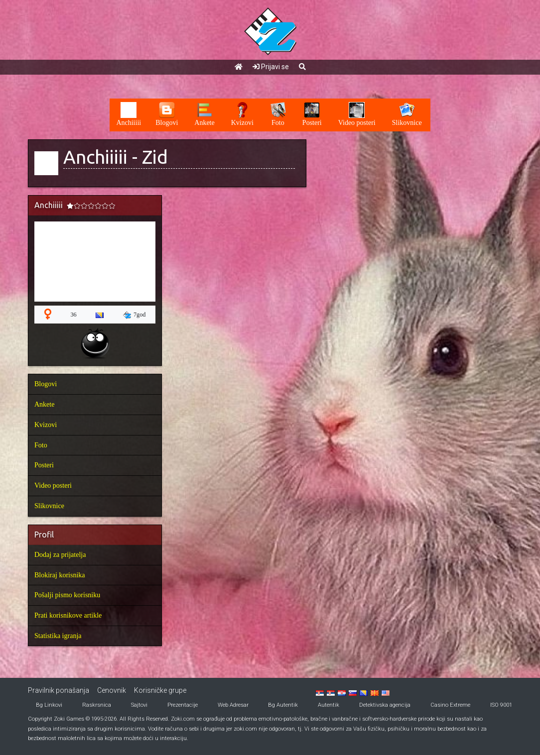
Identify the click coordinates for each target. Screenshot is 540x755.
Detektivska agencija (384, 705)
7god (134, 315)
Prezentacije (182, 705)
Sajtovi (139, 705)
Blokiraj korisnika (59, 575)
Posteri (44, 465)
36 (73, 314)
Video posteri (53, 485)
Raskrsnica (96, 705)
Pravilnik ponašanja (58, 690)
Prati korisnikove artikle (68, 615)
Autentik (328, 705)
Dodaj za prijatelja (60, 554)
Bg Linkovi (49, 705)
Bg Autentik (283, 705)
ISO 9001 (501, 705)
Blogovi (45, 384)
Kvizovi (45, 425)
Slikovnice (49, 506)
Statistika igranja (57, 636)
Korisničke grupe (160, 690)
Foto (40, 445)
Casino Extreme (450, 705)
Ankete (44, 404)
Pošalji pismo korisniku (67, 595)
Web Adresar (233, 705)
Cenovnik (111, 690)
